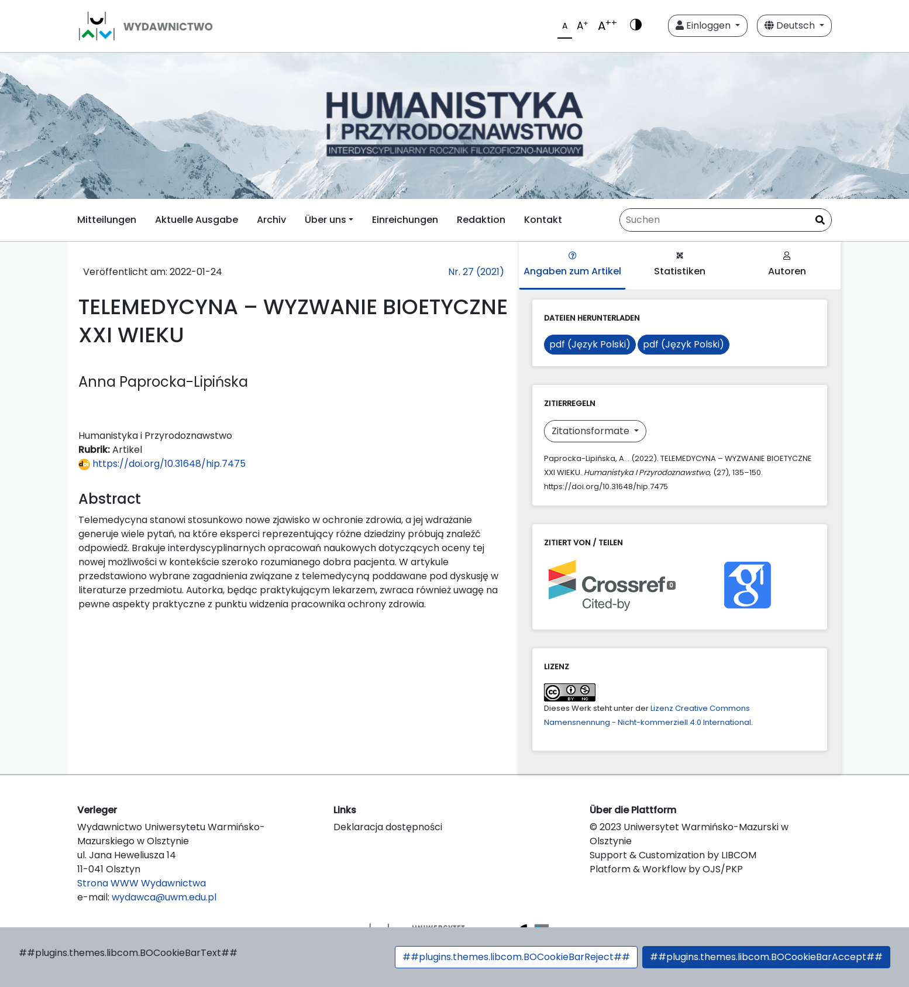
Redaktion (481, 219)
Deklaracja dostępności (387, 827)
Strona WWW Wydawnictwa (141, 883)
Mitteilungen (106, 219)
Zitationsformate (592, 431)
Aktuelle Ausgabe (196, 219)
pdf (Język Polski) (590, 344)
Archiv (271, 219)
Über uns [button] (325, 219)
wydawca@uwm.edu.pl (164, 897)
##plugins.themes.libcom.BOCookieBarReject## (516, 957)
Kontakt (543, 219)
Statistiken (679, 265)
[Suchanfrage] (725, 220)
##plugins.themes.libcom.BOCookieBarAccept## (766, 957)
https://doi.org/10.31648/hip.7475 (162, 463)
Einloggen (704, 25)
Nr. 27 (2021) (476, 271)
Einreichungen (405, 219)
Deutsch (791, 25)
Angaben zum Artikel (572, 265)
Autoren (787, 265)
